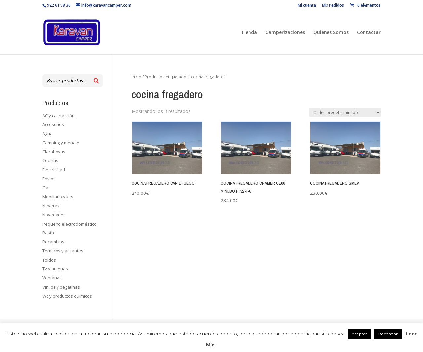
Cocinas (50, 160)
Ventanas (52, 278)
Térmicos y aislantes (62, 251)
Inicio (136, 77)
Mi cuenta (307, 5)
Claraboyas (53, 152)
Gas (46, 188)
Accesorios (53, 124)
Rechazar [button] (388, 334)
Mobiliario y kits (57, 197)
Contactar (369, 32)
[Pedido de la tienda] (345, 112)
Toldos (49, 260)
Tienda (249, 32)
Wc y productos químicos (67, 296)
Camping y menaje (60, 143)
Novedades (54, 215)
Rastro (49, 233)
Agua (47, 134)
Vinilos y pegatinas (61, 287)
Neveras (50, 206)
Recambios (53, 242)
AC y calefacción (58, 116)
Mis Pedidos (333, 5)
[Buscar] (96, 80)
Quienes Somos (331, 32)
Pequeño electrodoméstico (69, 224)
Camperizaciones (285, 32)
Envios (49, 179)
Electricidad (53, 170)
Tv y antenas (55, 269)
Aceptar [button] (359, 334)
